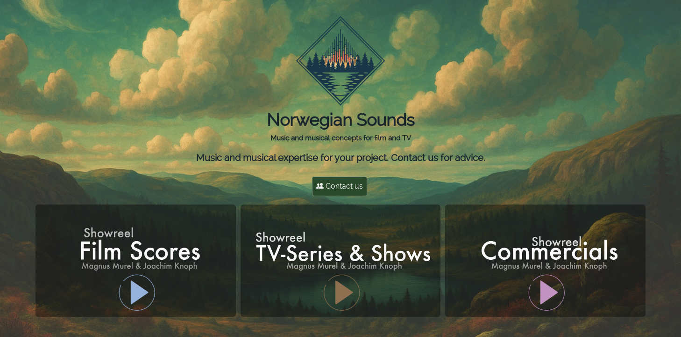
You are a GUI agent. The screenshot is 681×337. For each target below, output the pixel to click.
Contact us (339, 186)
